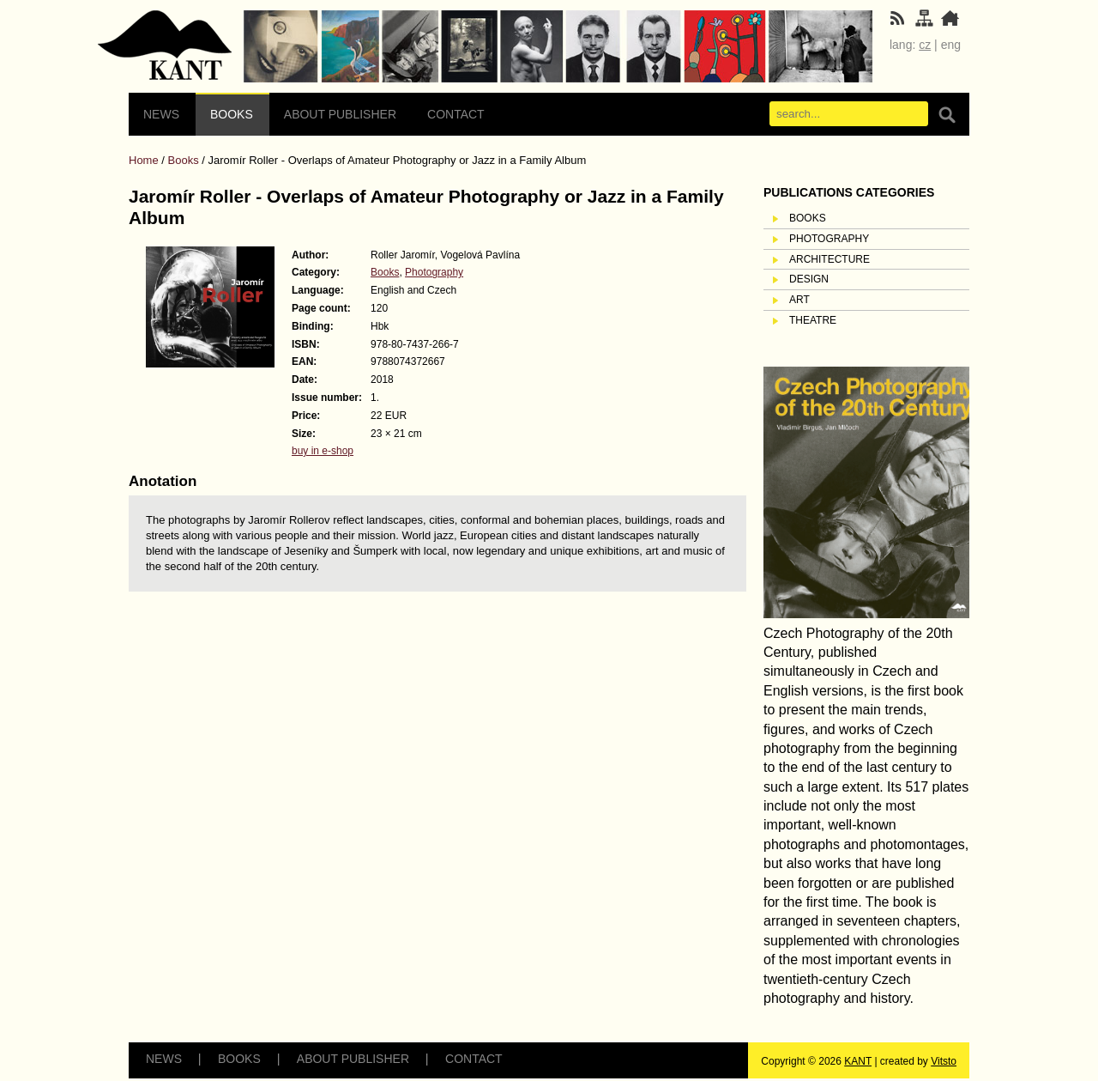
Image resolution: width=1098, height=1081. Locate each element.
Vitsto (943, 1061)
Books (231, 114)
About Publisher (340, 114)
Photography (434, 272)
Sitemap (165, 46)
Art (799, 300)
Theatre (812, 320)
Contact (456, 114)
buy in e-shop (322, 451)
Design (809, 279)
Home (144, 160)
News (161, 114)
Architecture (829, 259)
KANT (858, 1061)
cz (925, 45)
